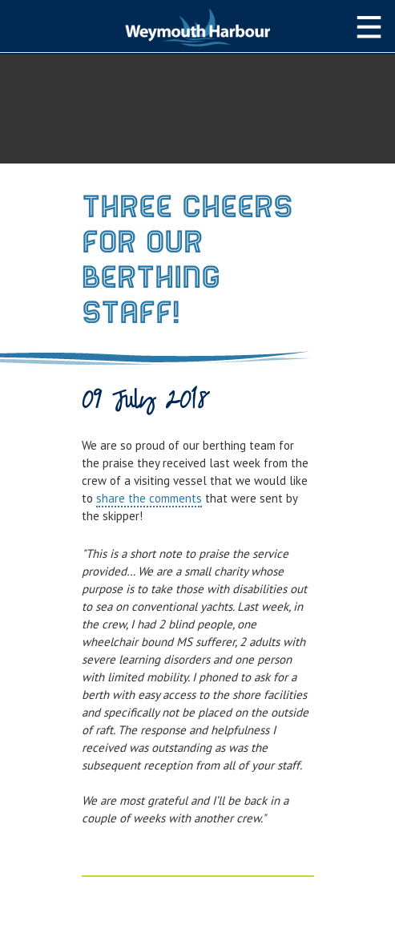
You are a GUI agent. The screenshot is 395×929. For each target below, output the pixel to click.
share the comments (149, 498)
